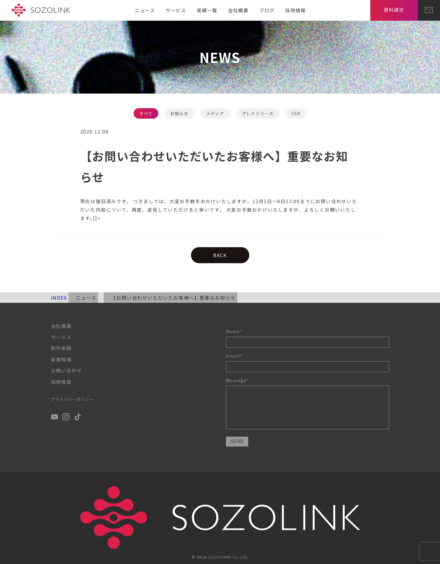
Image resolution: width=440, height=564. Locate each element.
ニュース (145, 10)
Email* (307, 362)
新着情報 (61, 359)
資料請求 (394, 9)
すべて (145, 113)
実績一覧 (207, 10)
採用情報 (295, 10)
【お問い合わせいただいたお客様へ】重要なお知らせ (173, 297)
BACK (220, 255)
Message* (307, 404)
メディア (215, 113)
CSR (296, 113)
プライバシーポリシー (72, 399)
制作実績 (61, 348)
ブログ (267, 10)
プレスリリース (258, 113)
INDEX (59, 297)
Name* (307, 338)
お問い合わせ (66, 370)
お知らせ (179, 113)
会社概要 (238, 10)
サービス (176, 10)
